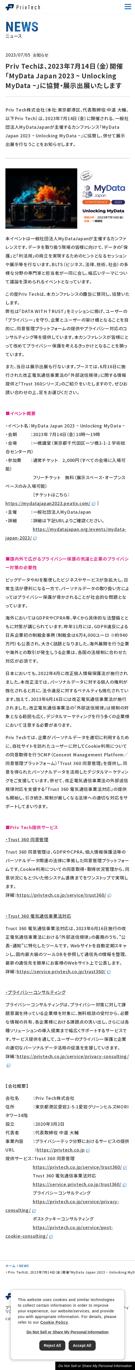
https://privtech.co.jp (61, 1149)
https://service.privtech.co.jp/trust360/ (61, 971)
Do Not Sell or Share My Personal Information (95, 1366)
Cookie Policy (54, 1322)
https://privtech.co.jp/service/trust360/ (61, 895)
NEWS (24, 1265)
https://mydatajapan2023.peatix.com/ (48, 503)
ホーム (10, 1265)
